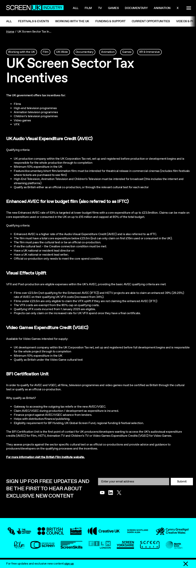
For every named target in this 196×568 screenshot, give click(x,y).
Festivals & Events (33, 21)
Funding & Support (110, 21)
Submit (182, 482)
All (75, 8)
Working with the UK (72, 21)
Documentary (136, 8)
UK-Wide (62, 52)
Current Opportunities (151, 21)
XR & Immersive (149, 52)
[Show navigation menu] (189, 8)
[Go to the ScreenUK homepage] (35, 8)
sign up (69, 564)
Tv (100, 8)
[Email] (133, 481)
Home (10, 32)
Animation (162, 8)
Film (88, 8)
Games (113, 8)
